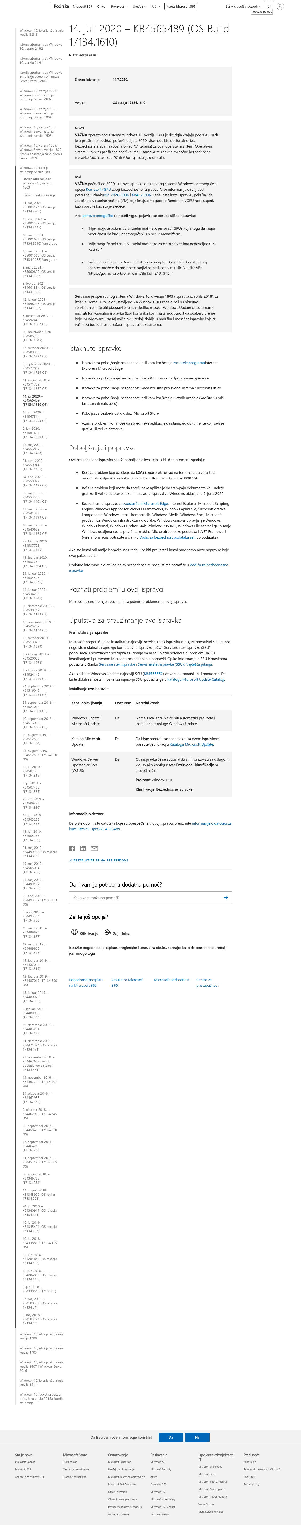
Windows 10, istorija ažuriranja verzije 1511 (41, 1382)
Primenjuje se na (84, 55)
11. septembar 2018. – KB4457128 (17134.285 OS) (40, 1162)
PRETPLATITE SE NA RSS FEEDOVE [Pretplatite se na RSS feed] (100, 860)
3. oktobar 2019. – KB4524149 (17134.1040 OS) (36, 674)
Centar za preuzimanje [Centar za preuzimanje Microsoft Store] (76, 1469)
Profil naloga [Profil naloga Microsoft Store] (70, 1462)
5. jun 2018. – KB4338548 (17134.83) (39, 1289)
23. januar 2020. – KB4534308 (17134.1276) (36, 577)
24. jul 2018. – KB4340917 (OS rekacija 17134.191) (40, 1210)
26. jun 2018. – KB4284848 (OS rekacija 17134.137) (40, 1259)
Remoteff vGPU (98, 189)
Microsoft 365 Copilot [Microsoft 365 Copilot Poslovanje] (162, 1507)
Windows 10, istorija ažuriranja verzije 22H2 (41, 32)
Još (154, 6)
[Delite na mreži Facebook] (72, 847)
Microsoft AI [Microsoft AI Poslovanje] (157, 1462)
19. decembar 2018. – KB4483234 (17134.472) (38, 1029)
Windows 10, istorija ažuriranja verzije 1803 (36, 170)
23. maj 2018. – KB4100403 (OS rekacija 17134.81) (40, 1303)
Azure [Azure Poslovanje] (153, 1477)
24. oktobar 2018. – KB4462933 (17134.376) (37, 1097)
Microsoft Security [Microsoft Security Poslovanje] (160, 1469)
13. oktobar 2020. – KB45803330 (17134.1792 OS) (37, 352)
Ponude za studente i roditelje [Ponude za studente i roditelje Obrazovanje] (125, 1507)
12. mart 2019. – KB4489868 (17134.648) (35, 948)
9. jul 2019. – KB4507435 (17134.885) (32, 787)
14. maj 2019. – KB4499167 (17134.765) (34, 884)
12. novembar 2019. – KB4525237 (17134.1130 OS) (38, 626)
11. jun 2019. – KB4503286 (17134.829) (33, 835)
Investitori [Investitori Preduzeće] (249, 1477)
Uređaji (138, 6)
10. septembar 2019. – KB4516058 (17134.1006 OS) (39, 723)
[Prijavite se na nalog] (280, 6)
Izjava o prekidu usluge (39, 195)
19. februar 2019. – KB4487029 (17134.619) (36, 964)
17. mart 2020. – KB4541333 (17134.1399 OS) (35, 513)
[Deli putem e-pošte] (92, 847)
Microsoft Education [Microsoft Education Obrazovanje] (119, 1462)
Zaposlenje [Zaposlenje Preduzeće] (250, 1462)
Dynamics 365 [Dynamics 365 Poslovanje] (158, 1484)
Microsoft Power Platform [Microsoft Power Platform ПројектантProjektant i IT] (212, 1496)
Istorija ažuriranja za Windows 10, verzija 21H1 (41, 60)
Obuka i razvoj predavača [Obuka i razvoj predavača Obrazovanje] (122, 1499)
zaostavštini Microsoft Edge (145, 503)
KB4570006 (141, 194)
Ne (197, 1437)
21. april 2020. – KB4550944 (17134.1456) (34, 465)
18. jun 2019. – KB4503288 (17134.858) (33, 819)
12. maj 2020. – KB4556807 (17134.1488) (34, 449)
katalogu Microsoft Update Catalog (195, 679)
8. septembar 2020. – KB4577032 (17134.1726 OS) (38, 368)
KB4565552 (153, 673)
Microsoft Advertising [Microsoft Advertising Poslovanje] (162, 1499)
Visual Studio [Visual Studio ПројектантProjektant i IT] (206, 1504)
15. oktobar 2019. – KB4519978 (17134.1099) (37, 642)
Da (171, 1437)
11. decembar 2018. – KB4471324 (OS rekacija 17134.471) (40, 1045)
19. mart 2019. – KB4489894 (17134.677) (35, 932)
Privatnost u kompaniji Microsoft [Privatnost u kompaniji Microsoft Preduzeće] (262, 1469)
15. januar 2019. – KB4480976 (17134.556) (36, 996)
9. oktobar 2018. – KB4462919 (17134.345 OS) (40, 1114)
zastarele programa (189, 362)
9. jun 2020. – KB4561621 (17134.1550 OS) (35, 432)
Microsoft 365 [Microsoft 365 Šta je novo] (23, 1469)
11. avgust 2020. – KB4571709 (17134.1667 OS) (36, 384)
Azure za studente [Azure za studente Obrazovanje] (118, 1514)
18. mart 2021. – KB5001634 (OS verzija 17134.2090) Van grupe (40, 239)
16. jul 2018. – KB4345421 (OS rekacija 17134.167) (40, 1226)
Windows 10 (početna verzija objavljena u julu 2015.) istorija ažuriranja (41, 1398)
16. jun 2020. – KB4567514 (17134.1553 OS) (35, 416)
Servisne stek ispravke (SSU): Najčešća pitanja (175, 664)
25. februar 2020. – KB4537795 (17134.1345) (36, 545)
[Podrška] (60, 6)
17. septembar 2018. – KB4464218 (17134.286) (39, 1146)
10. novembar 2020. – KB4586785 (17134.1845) (38, 336)
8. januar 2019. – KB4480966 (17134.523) (35, 1013)
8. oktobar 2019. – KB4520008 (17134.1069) (36, 658)
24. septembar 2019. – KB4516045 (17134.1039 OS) (39, 690)
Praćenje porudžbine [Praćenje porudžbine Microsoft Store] (74, 1477)
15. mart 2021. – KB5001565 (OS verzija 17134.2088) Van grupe (40, 255)
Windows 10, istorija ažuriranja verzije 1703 (41, 1350)
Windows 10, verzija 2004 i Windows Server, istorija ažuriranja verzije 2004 (39, 95)
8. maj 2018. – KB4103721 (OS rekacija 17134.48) (40, 1319)
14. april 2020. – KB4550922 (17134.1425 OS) (35, 481)
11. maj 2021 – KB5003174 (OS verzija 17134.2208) (39, 207)
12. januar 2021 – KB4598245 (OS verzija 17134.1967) (39, 303)
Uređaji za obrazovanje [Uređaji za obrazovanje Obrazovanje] (121, 1469)
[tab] (86, 933)
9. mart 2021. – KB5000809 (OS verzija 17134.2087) (39, 271)
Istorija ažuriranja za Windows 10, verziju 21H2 (41, 46)
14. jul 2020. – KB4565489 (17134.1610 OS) (35, 400)
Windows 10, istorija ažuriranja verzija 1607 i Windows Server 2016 (41, 1366)
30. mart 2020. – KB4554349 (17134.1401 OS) (35, 497)
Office (101, 6)
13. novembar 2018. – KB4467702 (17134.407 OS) (40, 1081)
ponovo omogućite (97, 215)
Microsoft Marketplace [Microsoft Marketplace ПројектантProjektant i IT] (211, 1489)
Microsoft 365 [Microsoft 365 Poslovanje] (158, 1492)
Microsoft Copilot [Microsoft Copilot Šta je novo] (25, 1462)
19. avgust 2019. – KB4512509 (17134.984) (36, 739)
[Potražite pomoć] (269, 6)
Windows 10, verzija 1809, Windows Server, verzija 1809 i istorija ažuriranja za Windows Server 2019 (41, 151)
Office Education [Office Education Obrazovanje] (117, 1492)
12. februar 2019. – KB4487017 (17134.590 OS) (40, 980)
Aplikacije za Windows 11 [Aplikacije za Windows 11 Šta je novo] (29, 1477)
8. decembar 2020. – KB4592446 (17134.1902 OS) (37, 320)
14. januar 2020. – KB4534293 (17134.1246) (36, 594)
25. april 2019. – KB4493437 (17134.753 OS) (40, 900)
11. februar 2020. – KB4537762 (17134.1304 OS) (36, 561)
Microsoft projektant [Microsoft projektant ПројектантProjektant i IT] (210, 1466)
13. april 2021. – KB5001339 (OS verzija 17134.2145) (39, 223)
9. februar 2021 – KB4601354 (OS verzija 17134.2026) (39, 287)
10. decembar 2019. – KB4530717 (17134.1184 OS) (38, 610)
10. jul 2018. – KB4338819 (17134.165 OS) (40, 1243)
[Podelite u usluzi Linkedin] (81, 847)
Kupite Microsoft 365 (180, 6)
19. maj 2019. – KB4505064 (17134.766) (34, 867)
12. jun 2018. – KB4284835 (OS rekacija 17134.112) (40, 1275)
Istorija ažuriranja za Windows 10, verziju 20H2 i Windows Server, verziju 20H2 (41, 76)
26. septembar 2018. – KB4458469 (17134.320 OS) (40, 1130)
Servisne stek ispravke (117, 664)
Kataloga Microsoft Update (191, 744)
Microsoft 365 (82, 6)
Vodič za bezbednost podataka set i (167, 537)
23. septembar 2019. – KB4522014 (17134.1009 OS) (39, 706)
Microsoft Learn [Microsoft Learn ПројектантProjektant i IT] (207, 1474)
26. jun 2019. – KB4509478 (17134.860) (33, 803)
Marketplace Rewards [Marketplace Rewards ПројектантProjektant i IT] (210, 1511)
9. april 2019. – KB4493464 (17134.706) (33, 916)
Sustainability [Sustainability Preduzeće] (251, 1484)
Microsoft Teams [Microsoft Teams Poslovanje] (160, 1514)
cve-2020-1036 (116, 194)
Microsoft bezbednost (171, 979)
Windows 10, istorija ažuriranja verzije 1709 (41, 1336)
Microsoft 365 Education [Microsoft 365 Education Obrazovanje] (122, 1484)
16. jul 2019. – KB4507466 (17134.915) (33, 771)
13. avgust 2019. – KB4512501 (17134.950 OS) (40, 755)
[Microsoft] (31, 6)
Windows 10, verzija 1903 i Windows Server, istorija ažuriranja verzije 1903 (39, 131)
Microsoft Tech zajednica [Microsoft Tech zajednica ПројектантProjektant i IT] (212, 1481)
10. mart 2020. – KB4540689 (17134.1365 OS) (35, 529)
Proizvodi (117, 6)
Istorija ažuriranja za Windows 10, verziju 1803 (37, 183)
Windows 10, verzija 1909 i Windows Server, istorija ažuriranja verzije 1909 (39, 113)
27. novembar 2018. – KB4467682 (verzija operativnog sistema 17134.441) (38, 1063)
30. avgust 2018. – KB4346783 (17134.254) (36, 1178)
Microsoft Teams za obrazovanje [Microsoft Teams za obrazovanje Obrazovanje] (126, 1477)
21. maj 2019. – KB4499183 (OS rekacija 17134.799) (40, 852)
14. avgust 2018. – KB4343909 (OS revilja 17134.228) (39, 1194)
